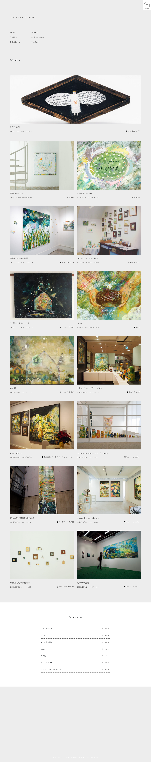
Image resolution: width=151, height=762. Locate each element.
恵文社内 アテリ (133, 131)
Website (106, 628)
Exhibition (15, 42)
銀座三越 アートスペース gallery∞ (58, 457)
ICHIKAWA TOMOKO (23, 17)
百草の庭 (136, 197)
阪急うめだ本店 (134, 392)
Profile (13, 37)
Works (34, 32)
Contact (35, 42)
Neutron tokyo (132, 457)
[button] (147, 5)
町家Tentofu (67, 262)
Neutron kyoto (132, 586)
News (12, 32)
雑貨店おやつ (134, 262)
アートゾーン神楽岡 (65, 522)
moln (137, 327)
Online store (37, 37)
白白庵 (70, 197)
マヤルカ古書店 (67, 327)
